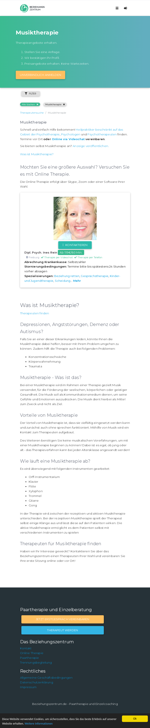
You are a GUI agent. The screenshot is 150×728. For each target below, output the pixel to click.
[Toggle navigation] (117, 8)
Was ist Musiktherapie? (37, 154)
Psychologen (71, 134)
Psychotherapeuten (102, 134)
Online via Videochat (68, 139)
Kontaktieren (75, 245)
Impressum (28, 687)
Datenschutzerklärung (36, 682)
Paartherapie (29, 657)
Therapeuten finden (34, 313)
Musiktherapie (55, 104)
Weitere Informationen (39, 723)
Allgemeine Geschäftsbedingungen (46, 677)
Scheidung (62, 280)
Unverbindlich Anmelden (40, 75)
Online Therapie (31, 653)
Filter (30, 93)
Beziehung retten (67, 276)
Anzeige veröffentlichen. (91, 146)
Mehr (77, 280)
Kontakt (26, 648)
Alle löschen (30, 104)
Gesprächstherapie (94, 276)
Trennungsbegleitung (36, 662)
